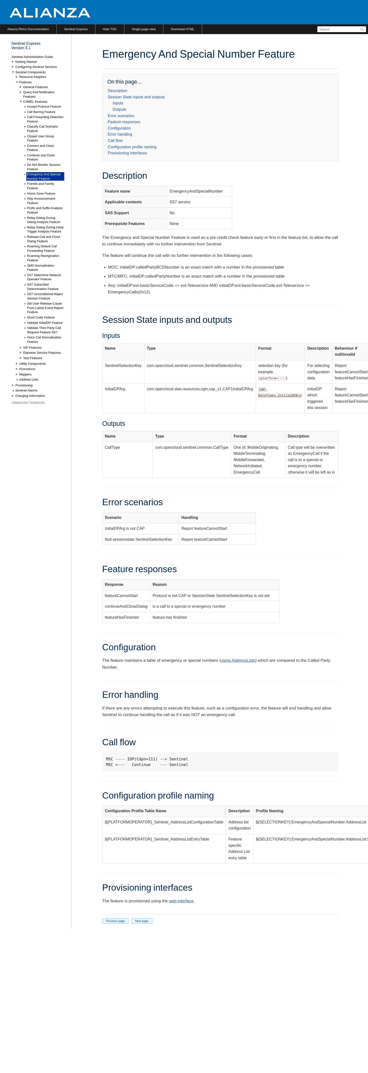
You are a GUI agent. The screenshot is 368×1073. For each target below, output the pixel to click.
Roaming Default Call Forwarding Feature (42, 248)
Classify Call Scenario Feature (42, 129)
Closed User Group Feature (40, 138)
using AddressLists (238, 660)
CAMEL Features (35, 101)
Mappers (25, 374)
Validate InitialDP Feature (45, 323)
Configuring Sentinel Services (36, 67)
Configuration (119, 128)
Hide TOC (110, 29)
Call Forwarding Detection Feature (45, 119)
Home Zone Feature (41, 193)
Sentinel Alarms (26, 390)
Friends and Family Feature (40, 186)
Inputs (118, 103)
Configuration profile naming (132, 147)
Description (117, 91)
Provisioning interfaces (127, 153)
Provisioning (24, 385)
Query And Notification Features (39, 94)
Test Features (32, 358)
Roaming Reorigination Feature (43, 258)
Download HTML (182, 29)
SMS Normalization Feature (40, 268)
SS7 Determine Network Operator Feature (44, 277)
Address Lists (28, 379)
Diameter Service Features (42, 353)
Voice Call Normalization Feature (44, 340)
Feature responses (124, 122)
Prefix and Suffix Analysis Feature (45, 210)
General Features (35, 87)
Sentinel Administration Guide (32, 57)
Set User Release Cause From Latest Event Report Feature (45, 308)
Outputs (119, 109)
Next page (142, 921)
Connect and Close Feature (40, 148)
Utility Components (32, 363)
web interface (181, 901)
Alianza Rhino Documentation (28, 29)
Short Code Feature (41, 317)
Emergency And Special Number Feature (43, 176)
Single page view (144, 29)
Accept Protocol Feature (44, 106)
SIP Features (32, 347)
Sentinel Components (30, 72)
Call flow (115, 141)
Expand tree (37, 402)
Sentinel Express (76, 29)
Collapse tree (20, 402)
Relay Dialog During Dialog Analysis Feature (43, 220)
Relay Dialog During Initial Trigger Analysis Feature (45, 229)
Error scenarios (121, 116)
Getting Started (26, 62)
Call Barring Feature (41, 112)
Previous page (115, 921)
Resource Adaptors (32, 77)
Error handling (120, 134)
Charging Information (30, 396)
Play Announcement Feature (41, 201)
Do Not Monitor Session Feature (43, 167)
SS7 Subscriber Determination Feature (42, 287)
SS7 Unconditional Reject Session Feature (45, 296)
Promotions (27, 369)
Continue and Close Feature (41, 157)
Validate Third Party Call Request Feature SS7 (44, 330)
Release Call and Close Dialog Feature (43, 239)
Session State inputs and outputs (136, 97)
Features (25, 82)
